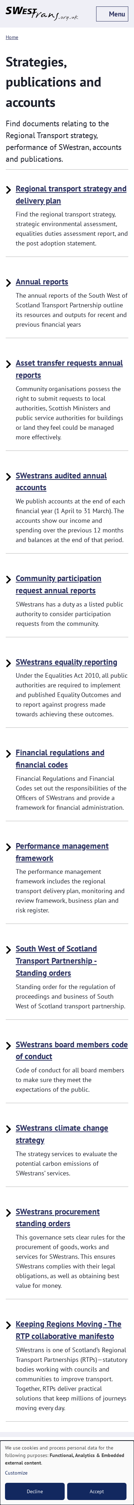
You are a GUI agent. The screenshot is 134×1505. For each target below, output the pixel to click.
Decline (35, 1491)
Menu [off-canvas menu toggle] (117, 14)
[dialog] (67, 1473)
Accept (97, 1491)
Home (12, 37)
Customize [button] (16, 1473)
